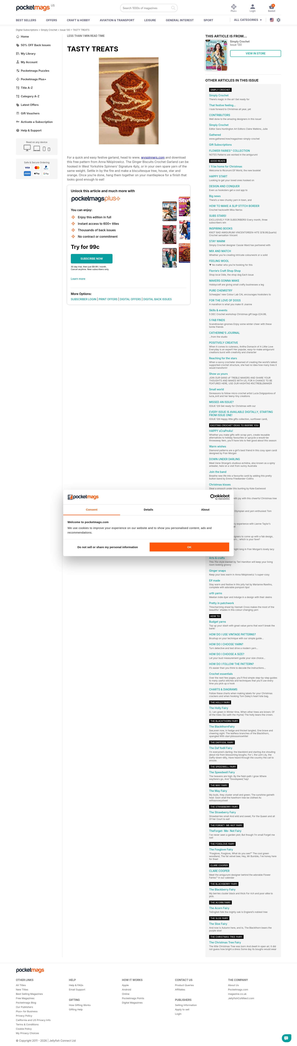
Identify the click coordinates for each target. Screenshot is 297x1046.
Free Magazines (25, 998)
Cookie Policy (24, 1028)
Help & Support (28, 130)
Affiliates (180, 989)
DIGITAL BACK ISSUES (157, 299)
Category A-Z (27, 96)
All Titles (21, 985)
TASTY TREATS (81, 29)
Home (22, 36)
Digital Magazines (132, 1002)
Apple (125, 985)
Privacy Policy (24, 1015)
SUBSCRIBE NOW (92, 258)
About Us (233, 985)
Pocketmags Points (133, 998)
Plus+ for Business (27, 1011)
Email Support (77, 989)
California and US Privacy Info (33, 1020)
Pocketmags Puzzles (32, 70)
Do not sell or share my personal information (107, 547)
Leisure (150, 20)
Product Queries (184, 985)
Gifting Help (76, 1009)
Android (126, 989)
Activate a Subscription (34, 122)
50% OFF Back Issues (33, 45)
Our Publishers (24, 1006)
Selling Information (186, 1005)
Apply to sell (182, 1009)
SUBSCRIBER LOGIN (83, 299)
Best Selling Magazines (29, 993)
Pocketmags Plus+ (31, 79)
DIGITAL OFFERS (130, 299)
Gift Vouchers (28, 113)
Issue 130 (65, 29)
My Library (26, 53)
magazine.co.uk (237, 993)
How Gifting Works (80, 1005)
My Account (27, 62)
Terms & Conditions (27, 1024)
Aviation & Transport (117, 20)
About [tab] (205, 509)
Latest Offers (27, 105)
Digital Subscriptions (27, 29)
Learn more (78, 278)
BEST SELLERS (26, 20)
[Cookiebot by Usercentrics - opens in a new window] (213, 497)
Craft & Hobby (78, 20)
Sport (208, 20)
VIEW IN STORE (256, 53)
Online (125, 993)
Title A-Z (24, 88)
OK (189, 547)
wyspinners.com (153, 157)
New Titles (22, 989)
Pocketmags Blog (26, 1002)
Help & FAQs (76, 985)
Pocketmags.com (238, 989)
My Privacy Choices (27, 1033)
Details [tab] (148, 509)
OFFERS (51, 20)
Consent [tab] (92, 509)
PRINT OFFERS (108, 299)
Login (178, 1013)
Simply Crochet (49, 29)
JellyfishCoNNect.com (241, 998)
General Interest (180, 20)
